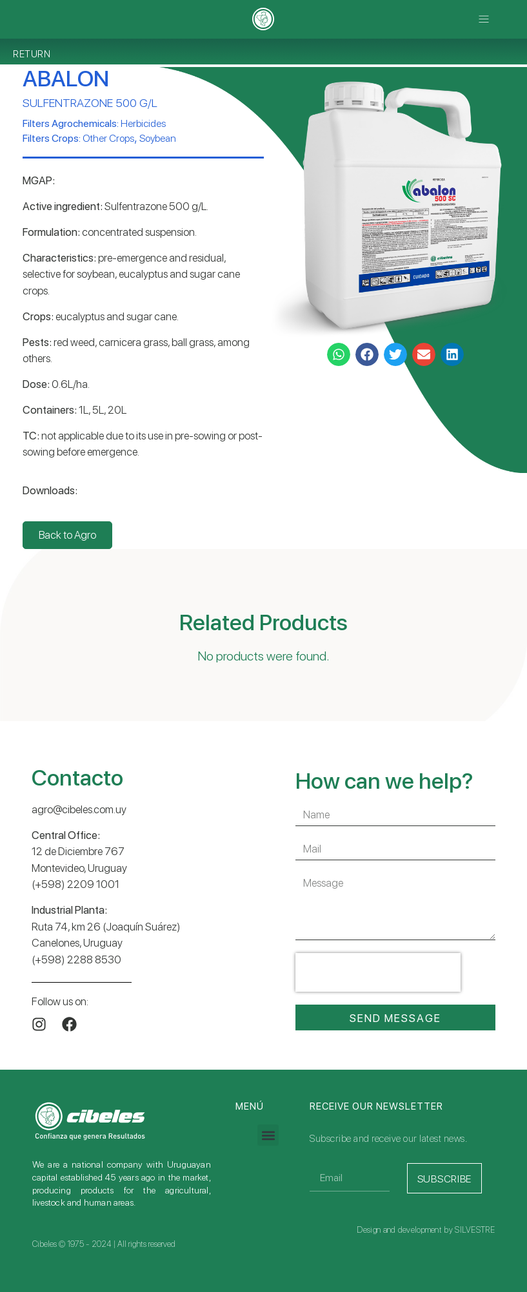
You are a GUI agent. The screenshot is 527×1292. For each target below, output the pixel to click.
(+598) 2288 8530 (76, 959)
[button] (484, 19)
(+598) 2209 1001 (75, 884)
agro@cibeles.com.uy (79, 809)
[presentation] (378, 972)
